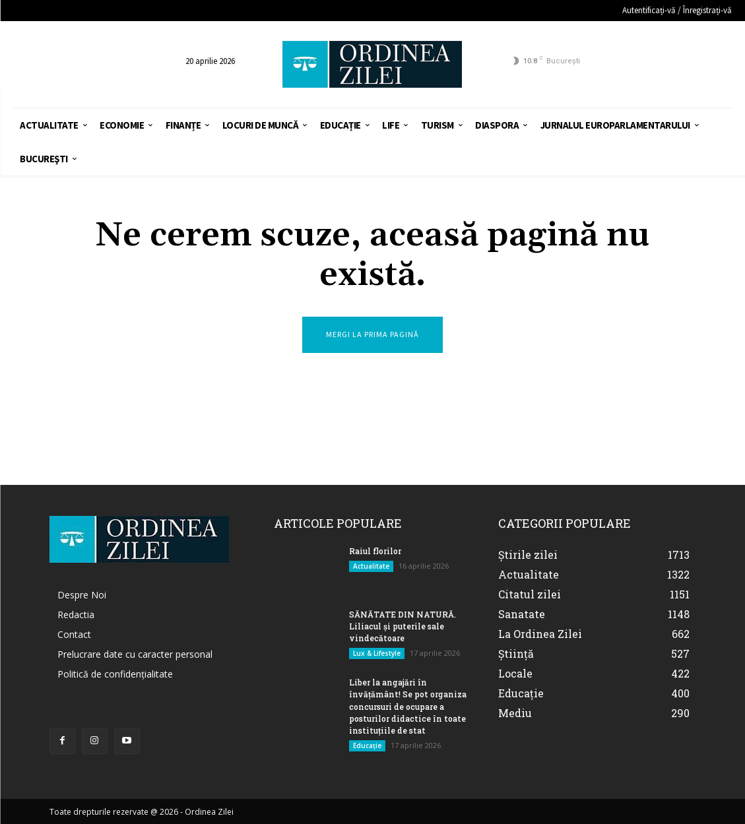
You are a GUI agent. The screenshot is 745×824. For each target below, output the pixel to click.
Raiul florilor (375, 551)
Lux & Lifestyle (377, 653)
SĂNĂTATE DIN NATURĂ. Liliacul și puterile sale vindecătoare (401, 626)
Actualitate (371, 566)
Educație (367, 744)
